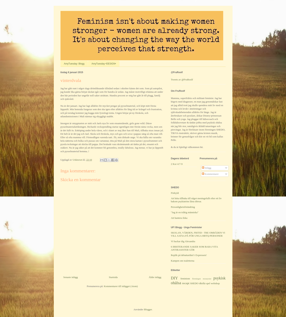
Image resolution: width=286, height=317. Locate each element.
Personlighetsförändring (183, 207)
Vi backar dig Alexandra (183, 241)
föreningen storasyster (201, 279)
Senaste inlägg (70, 277)
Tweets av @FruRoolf (182, 79)
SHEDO (194, 283)
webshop (215, 283)
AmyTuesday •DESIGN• (103, 63)
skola (202, 283)
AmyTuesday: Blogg (74, 63)
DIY (174, 278)
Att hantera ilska (179, 217)
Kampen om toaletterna (182, 260)
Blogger (148, 309)
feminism (185, 278)
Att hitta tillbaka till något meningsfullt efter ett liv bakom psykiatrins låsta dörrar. (196, 200)
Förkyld (175, 193)
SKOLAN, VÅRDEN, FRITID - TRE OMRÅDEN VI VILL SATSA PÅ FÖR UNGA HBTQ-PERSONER (198, 234)
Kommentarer (210, 174)
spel (208, 283)
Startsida (113, 277)
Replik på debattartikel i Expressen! (189, 255)
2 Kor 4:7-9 (177, 164)
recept (185, 283)
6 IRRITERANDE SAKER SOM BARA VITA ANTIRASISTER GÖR (194, 248)
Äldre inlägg (155, 277)
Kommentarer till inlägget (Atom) (121, 286)
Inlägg (206, 167)
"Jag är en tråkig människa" (184, 212)
